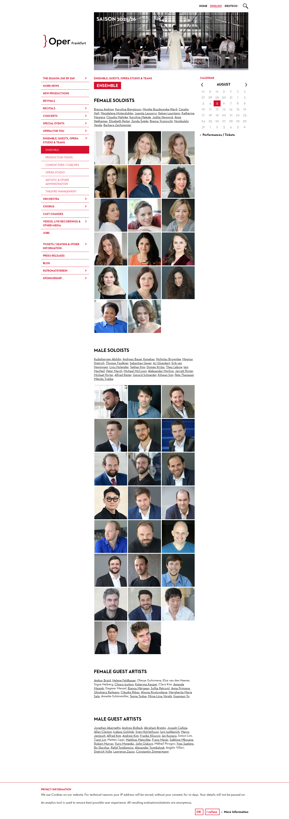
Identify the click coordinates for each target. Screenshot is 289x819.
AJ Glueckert (161, 363)
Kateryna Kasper (146, 684)
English (216, 6)
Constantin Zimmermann (152, 751)
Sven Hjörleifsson (147, 732)
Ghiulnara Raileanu (106, 692)
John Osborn (144, 743)
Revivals (49, 101)
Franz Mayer (160, 740)
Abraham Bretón (155, 728)
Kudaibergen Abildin (107, 359)
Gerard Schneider (144, 375)
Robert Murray (103, 743)
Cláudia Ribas (130, 692)
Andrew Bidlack (132, 728)
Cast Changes (53, 214)
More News (51, 86)
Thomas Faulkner (117, 363)
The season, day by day (59, 78)
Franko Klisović (150, 736)
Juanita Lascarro (146, 113)
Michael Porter (103, 375)
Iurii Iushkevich (170, 732)
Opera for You (53, 131)
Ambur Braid (102, 680)
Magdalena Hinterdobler (117, 113)
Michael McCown (135, 371)
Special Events (53, 123)
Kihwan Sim (165, 375)
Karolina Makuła (140, 117)
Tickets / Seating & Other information (61, 246)
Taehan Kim (137, 367)
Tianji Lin (100, 740)
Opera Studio (55, 172)
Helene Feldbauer (124, 680)
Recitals (49, 108)
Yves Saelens (185, 743)
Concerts (50, 116)
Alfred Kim (114, 736)
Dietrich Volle (103, 751)
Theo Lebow (174, 367)
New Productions (56, 93)
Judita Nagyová (162, 117)
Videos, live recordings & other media (62, 223)
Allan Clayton (103, 732)
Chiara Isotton (124, 684)
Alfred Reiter (123, 375)
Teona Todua (138, 696)
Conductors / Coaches (62, 165)
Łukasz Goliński (123, 732)
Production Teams (59, 157)
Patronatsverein (55, 270)
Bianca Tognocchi (161, 121)
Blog (46, 263)
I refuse (212, 812)
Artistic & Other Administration (57, 182)
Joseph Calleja (177, 728)
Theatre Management (61, 191)
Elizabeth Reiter (119, 121)
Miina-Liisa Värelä (160, 696)
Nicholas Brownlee (168, 359)
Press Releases (54, 255)
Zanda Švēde (139, 121)
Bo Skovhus (101, 747)
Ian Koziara (169, 736)
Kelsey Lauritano (169, 113)
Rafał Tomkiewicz (122, 747)
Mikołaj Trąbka (103, 379)
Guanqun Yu (181, 696)
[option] (171, 41)
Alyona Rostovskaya (154, 692)
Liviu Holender (119, 367)
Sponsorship (52, 278)
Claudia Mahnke (117, 117)
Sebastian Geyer (141, 363)
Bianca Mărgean (138, 688)
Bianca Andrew (104, 109)
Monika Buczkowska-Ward (160, 109)
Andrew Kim (130, 736)
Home (203, 6)
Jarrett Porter (184, 371)
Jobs (46, 233)
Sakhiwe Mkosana (181, 740)
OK (198, 812)
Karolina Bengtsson (128, 109)
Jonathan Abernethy (107, 728)
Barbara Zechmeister (117, 125)
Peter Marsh (114, 371)
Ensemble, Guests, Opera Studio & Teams (60, 140)
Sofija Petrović (160, 688)
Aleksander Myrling (161, 371)
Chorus (48, 206)
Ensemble (52, 150)
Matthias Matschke (138, 740)
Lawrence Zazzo (124, 751)
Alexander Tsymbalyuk (149, 747)
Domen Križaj (156, 367)
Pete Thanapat (184, 375)
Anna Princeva (180, 688)
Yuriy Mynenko (124, 743)
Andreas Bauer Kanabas (139, 359)
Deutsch (231, 6)
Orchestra (51, 199)
